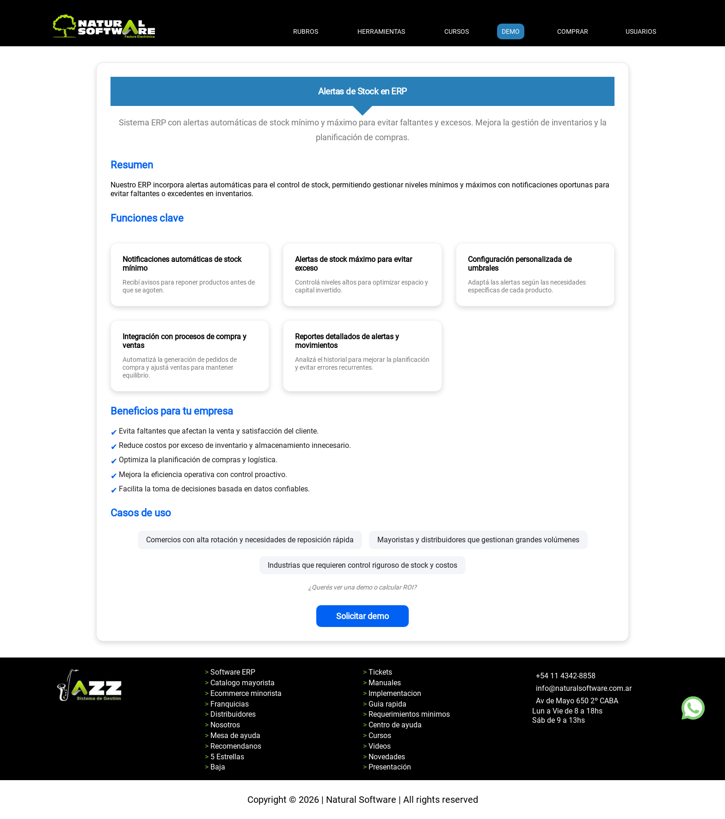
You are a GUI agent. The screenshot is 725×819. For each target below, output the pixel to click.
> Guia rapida (384, 704)
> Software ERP (230, 672)
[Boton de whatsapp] (693, 708)
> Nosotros (222, 724)
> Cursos (377, 735)
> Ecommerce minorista (243, 693)
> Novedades (384, 756)
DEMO (511, 31)
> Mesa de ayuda (232, 735)
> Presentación (387, 767)
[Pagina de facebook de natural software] (533, 738)
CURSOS (456, 31)
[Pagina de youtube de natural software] (543, 738)
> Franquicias (227, 704)
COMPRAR (572, 31)
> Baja (215, 767)
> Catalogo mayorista (240, 682)
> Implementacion (392, 693)
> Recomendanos (233, 746)
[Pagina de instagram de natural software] (538, 738)
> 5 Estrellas (224, 756)
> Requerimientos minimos (406, 714)
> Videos (377, 746)
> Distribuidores (230, 714)
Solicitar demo (362, 616)
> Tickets (377, 672)
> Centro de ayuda (392, 724)
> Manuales (382, 682)
